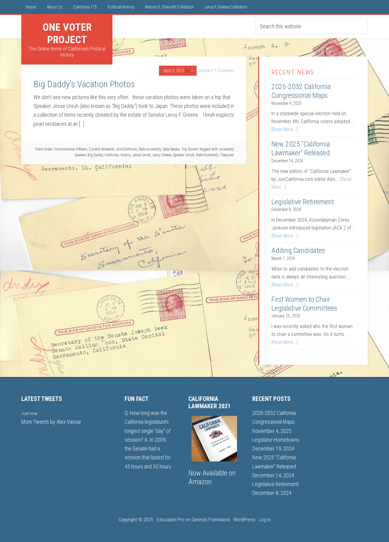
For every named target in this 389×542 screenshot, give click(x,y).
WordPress (244, 520)
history (126, 155)
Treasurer (227, 155)
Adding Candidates (298, 250)
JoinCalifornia (126, 149)
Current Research (101, 149)
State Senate (171, 149)
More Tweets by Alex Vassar (51, 422)
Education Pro (170, 520)
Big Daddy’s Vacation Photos (84, 84)
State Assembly (150, 149)
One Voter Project (67, 33)
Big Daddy (95, 155)
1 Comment (224, 70)
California (112, 155)
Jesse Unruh (142, 155)
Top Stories (189, 149)
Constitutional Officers (70, 149)
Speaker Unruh (183, 155)
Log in (264, 520)
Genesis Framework (210, 520)
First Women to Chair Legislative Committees (304, 303)
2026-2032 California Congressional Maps (301, 91)
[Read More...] (284, 129)
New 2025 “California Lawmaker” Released (300, 148)
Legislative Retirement (302, 202)
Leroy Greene (162, 155)
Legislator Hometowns (275, 440)
